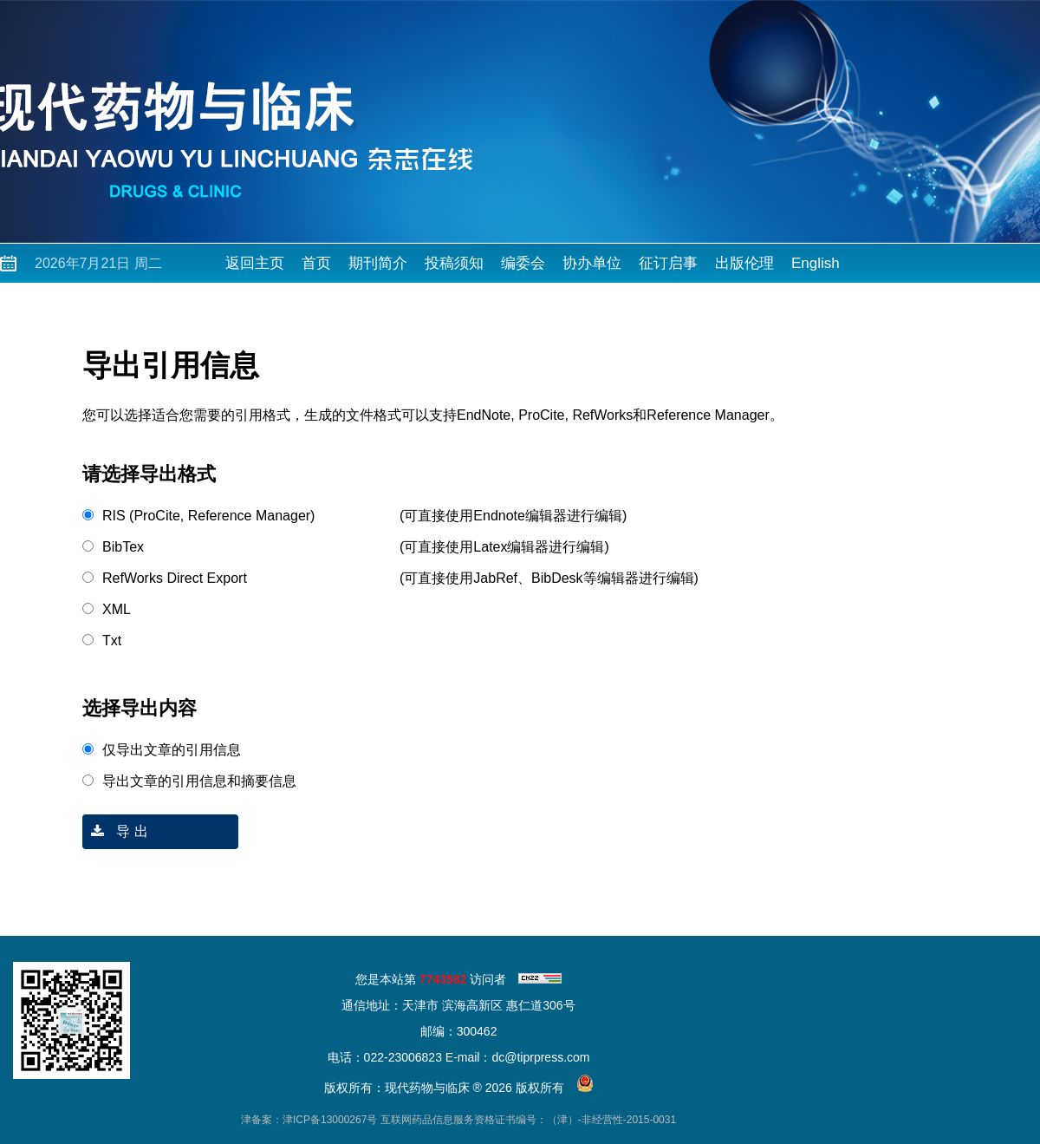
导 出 (115, 831)
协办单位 (591, 263)
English (815, 263)
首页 (316, 263)
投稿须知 (454, 263)
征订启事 (668, 263)
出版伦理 (744, 263)
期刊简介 (377, 263)
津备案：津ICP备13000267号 (309, 1120)
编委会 (523, 263)
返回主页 (254, 263)
